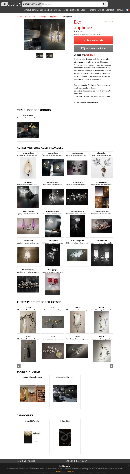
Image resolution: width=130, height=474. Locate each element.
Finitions (92, 9)
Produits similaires (93, 48)
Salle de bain (46, 9)
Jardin (65, 9)
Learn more (70, 472)
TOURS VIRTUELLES (26, 460)
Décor (83, 9)
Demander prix (93, 40)
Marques (120, 9)
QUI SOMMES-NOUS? (76, 460)
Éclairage (74, 9)
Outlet (101, 9)
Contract (110, 9)
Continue (59, 472)
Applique (90, 54)
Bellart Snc (79, 31)
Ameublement (31, 9)
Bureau (57, 9)
